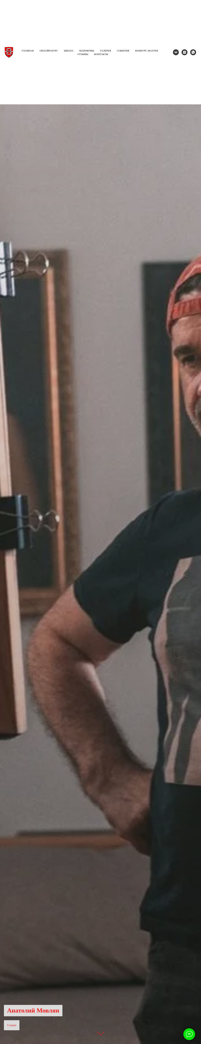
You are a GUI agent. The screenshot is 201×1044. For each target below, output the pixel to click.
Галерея (105, 50)
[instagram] (184, 52)
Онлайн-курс (49, 50)
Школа (68, 50)
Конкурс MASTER (146, 50)
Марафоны (86, 50)
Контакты (101, 54)
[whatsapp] (193, 52)
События (123, 50)
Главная (28, 50)
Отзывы (83, 54)
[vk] (176, 52)
